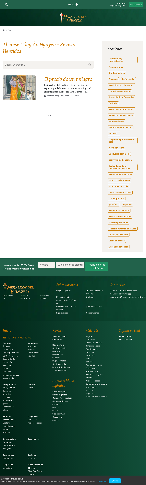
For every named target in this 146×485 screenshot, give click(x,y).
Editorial (56, 357)
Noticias (7, 416)
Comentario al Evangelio (96, 384)
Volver (7, 30)
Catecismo (8, 349)
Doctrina (7, 343)
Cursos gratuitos (59, 401)
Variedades (33, 343)
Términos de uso (8, 297)
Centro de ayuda (44, 297)
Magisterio (33, 416)
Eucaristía (7, 362)
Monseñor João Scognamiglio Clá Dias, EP (66, 300)
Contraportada (59, 364)
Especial (31, 349)
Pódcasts (92, 330)
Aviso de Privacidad (100, 481)
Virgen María (8, 378)
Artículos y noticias (17, 337)
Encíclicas (32, 419)
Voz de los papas (35, 423)
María (5, 368)
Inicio (7, 330)
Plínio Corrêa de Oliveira (96, 396)
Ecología (6, 397)
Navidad (31, 356)
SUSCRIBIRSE (136, 4)
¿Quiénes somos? (94, 306)
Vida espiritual (58, 414)
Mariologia (57, 404)
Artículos (32, 346)
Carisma (89, 297)
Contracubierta (59, 348)
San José (7, 371)
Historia (31, 384)
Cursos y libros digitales (63, 383)
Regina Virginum (63, 290)
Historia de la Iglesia (94, 374)
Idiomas (55, 420)
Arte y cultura (9, 384)
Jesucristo (7, 365)
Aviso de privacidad (25, 297)
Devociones (33, 439)
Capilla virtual (129, 330)
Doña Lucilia (57, 354)
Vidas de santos (59, 370)
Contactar (117, 284)
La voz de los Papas (61, 367)
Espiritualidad (62, 313)
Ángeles (6, 346)
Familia (55, 410)
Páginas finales (59, 360)
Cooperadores (92, 313)
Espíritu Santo (9, 359)
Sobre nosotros (67, 284)
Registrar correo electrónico (96, 266)
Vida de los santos (11, 375)
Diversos (56, 351)
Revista (57, 330)
